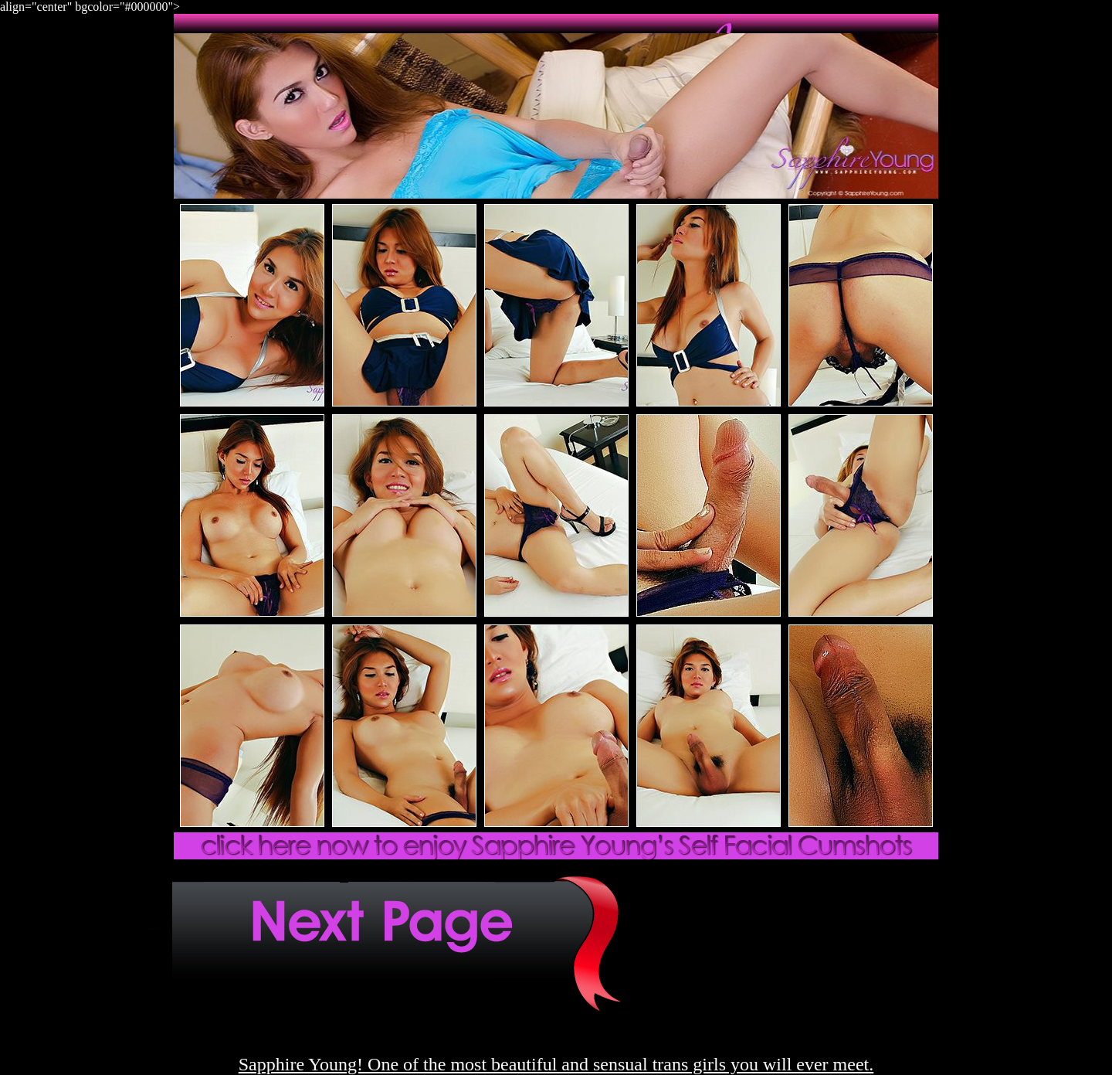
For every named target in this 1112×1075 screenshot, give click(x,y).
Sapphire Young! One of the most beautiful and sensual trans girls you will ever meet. (556, 1064)
